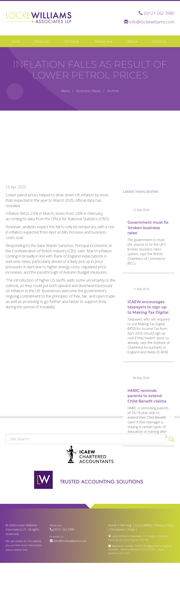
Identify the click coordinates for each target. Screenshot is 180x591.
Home (16, 41)
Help (131, 529)
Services (71, 41)
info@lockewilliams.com (151, 22)
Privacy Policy (164, 525)
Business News (88, 90)
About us (41, 41)
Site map (126, 525)
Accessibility (143, 525)
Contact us (159, 41)
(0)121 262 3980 (159, 13)
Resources (103, 41)
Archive (113, 90)
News (132, 41)
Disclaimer (118, 529)
